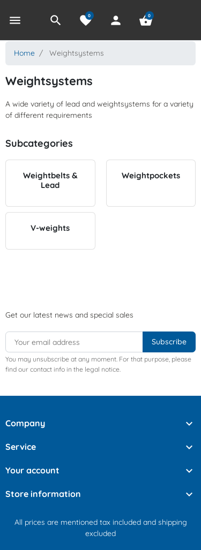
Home (24, 53)
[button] (55, 20)
